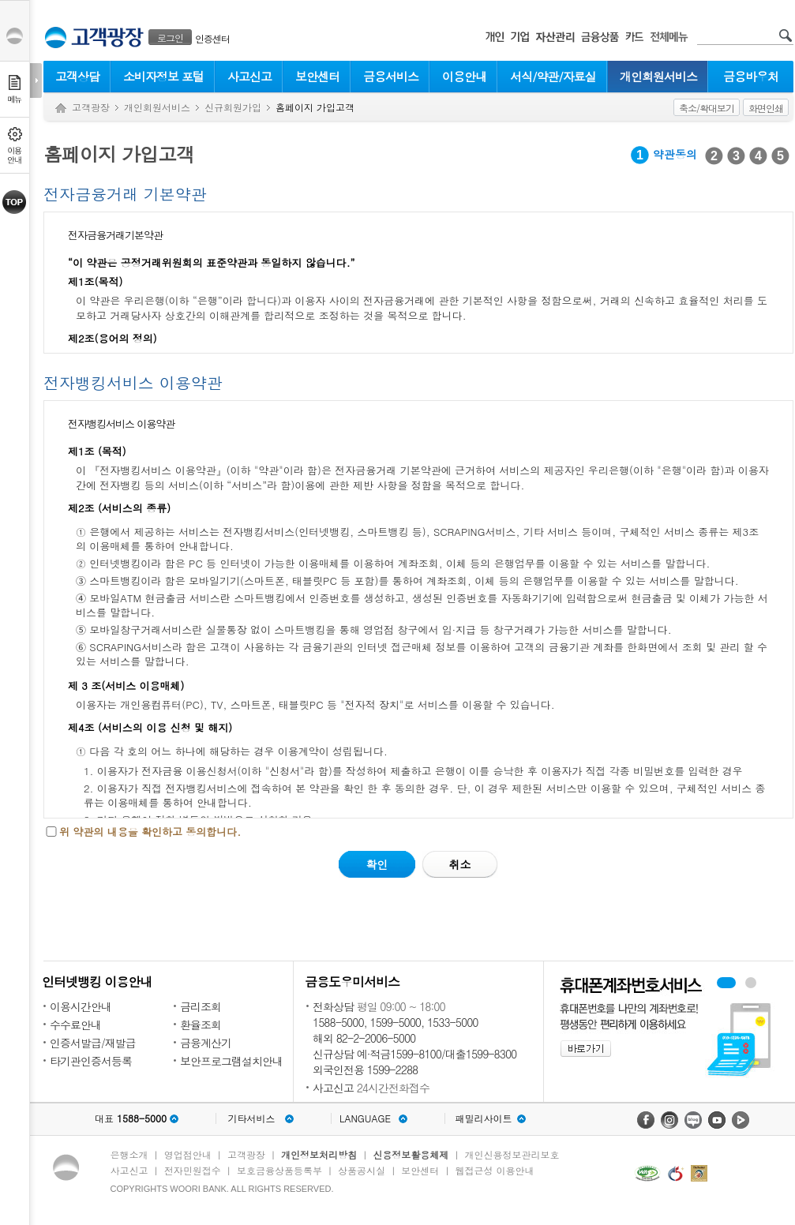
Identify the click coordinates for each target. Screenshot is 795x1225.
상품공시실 (361, 1170)
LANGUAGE (365, 1118)
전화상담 (333, 1006)
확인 (377, 864)
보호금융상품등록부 (279, 1170)
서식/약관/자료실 (553, 76)
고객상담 (77, 76)
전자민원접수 (192, 1170)
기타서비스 (252, 1118)
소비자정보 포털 (163, 76)
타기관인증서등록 (91, 1061)
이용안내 (464, 76)
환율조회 (200, 1024)
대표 (131, 1118)
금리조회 (200, 1006)
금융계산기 (205, 1043)
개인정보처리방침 (319, 1154)
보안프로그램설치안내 (231, 1061)
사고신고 (249, 76)
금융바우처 (750, 76)
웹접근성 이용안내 (495, 1170)
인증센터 (212, 38)
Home (60, 108)
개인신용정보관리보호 (512, 1154)
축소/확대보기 (706, 107)
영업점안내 (188, 1154)
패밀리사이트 (484, 1118)
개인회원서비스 (658, 76)
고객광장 (91, 107)
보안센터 (317, 76)
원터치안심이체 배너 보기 (750, 982)
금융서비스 (390, 76)
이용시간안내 (80, 1006)
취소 (460, 864)
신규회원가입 (232, 107)
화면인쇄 (765, 107)
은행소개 (129, 1154)
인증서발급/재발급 (93, 1043)
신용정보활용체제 (410, 1154)
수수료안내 (75, 1024)
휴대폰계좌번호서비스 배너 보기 (726, 982)
